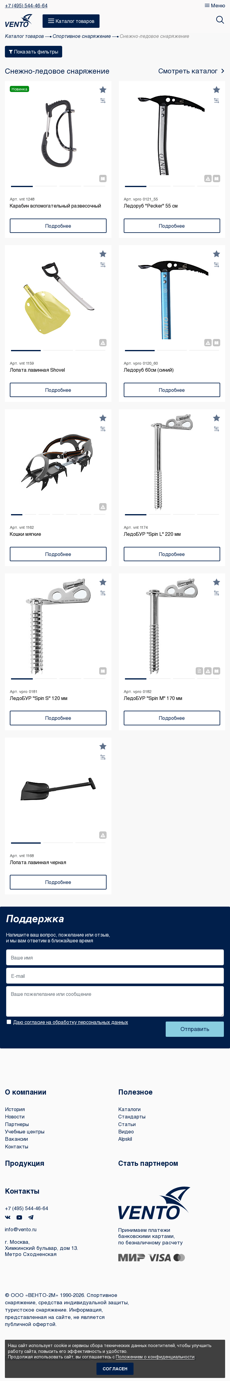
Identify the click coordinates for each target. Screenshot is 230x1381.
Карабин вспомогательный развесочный (55, 205)
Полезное (136, 1091)
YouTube (19, 1217)
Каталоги (130, 1109)
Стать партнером (150, 1162)
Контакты (17, 1146)
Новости (15, 1116)
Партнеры (17, 1124)
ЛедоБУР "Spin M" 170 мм (153, 698)
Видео (126, 1131)
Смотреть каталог (188, 71)
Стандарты (133, 1116)
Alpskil (126, 1139)
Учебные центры (26, 1131)
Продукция (26, 1162)
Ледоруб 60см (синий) (149, 370)
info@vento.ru (21, 1229)
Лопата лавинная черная (38, 862)
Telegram (31, 1217)
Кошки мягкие (25, 534)
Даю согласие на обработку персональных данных (70, 1022)
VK (7, 1217)
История (16, 1109)
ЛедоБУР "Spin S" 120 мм (38, 698)
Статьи (127, 1124)
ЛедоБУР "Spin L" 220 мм (152, 534)
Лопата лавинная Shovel (37, 370)
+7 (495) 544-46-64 (26, 5)
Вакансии (17, 1139)
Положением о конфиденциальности (155, 1356)
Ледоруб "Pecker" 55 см (151, 205)
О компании (27, 1091)
